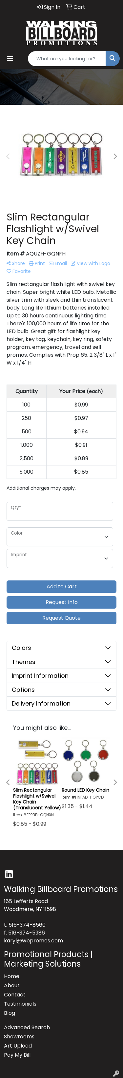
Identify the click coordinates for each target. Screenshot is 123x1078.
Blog (9, 1013)
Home (11, 976)
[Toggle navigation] (10, 58)
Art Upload (18, 1046)
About (12, 985)
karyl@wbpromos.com (33, 940)
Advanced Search (27, 1027)
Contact (15, 994)
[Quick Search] (67, 58)
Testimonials (20, 1004)
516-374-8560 (27, 925)
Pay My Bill (17, 1055)
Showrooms (19, 1036)
